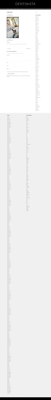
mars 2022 (8, 180)
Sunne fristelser (37, 97)
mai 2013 (8, 318)
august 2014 (8, 299)
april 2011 (8, 351)
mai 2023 (8, 162)
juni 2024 (8, 145)
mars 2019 (8, 227)
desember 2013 (9, 309)
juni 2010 (8, 364)
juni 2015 (8, 286)
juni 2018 (8, 239)
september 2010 (9, 360)
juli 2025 (8, 128)
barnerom (36, 20)
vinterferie (36, 110)
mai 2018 (8, 240)
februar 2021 (8, 197)
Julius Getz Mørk (38, 398)
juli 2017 (8, 253)
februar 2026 (8, 119)
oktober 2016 (8, 265)
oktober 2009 (8, 374)
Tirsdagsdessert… (28, 48)
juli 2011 (8, 347)
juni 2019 (8, 223)
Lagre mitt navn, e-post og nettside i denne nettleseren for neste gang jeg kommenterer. (18, 71)
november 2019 (9, 217)
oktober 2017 (8, 249)
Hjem (36, 49)
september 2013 (9, 313)
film (35, 36)
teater (27, 200)
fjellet (36, 37)
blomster (36, 23)
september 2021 (9, 188)
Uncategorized (37, 106)
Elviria (36, 32)
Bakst (36, 16)
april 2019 (8, 226)
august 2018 (8, 236)
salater (36, 89)
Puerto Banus (27, 187)
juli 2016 (8, 269)
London (36, 63)
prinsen (36, 84)
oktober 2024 (8, 140)
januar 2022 (8, 183)
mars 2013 (8, 321)
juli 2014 (8, 300)
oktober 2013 (8, 312)
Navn (7, 62)
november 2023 (9, 154)
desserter (27, 131)
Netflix (27, 174)
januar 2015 (8, 292)
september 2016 (9, 266)
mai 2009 (8, 381)
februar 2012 (8, 338)
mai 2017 (8, 256)
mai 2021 (8, 193)
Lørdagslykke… (9, 48)
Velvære (27, 209)
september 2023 (9, 157)
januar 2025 (8, 136)
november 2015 (9, 279)
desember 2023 (9, 153)
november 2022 (9, 170)
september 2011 (9, 344)
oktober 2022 (8, 171)
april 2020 (8, 210)
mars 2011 (8, 352)
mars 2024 (8, 149)
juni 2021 (8, 192)
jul (26, 153)
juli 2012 (8, 331)
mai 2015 (8, 287)
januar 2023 (8, 167)
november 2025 (9, 123)
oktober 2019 (8, 218)
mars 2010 (8, 368)
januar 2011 (8, 355)
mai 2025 (8, 131)
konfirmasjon (36, 58)
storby (27, 196)
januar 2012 (8, 339)
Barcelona (27, 118)
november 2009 (9, 373)
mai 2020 (8, 209)
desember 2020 (9, 200)
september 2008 (9, 391)
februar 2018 (8, 244)
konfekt (27, 157)
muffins (36, 71)
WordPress (16, 398)
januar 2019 (8, 230)
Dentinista (25, 4)
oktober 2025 (8, 124)
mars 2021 (8, 196)
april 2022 (8, 179)
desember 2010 (9, 356)
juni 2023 (8, 161)
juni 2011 (8, 348)
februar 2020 (8, 213)
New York (36, 75)
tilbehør (36, 102)
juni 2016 (8, 270)
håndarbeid (27, 148)
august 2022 (8, 174)
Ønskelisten (36, 79)
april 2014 (8, 304)
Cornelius (27, 127)
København (36, 59)
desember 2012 (9, 325)
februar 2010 (8, 369)
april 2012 (8, 335)
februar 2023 (8, 166)
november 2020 (9, 201)
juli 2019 (8, 222)
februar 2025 (8, 135)
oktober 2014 (8, 296)
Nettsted (8, 68)
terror (36, 101)
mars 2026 (8, 118)
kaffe (36, 54)
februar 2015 (8, 291)
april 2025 (8, 132)
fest (26, 135)
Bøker (36, 24)
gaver (36, 41)
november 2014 (9, 295)
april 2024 (8, 148)
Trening (36, 105)
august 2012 (8, 330)
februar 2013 (8, 322)
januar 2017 (8, 261)
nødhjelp (36, 76)
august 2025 (8, 127)
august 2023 (8, 158)
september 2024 (9, 141)
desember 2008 (9, 387)
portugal (27, 183)
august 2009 (8, 377)
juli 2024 (8, 144)
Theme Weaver (26, 398)
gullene (36, 42)
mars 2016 (8, 274)
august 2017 (8, 252)
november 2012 (9, 326)
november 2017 (9, 248)
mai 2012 (8, 334)
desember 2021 (9, 184)
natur (36, 72)
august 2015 (8, 283)
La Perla (36, 62)
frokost (27, 140)
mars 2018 (8, 243)
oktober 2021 (8, 187)
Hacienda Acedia (28, 144)
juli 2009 (8, 378)
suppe (36, 98)
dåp (35, 28)
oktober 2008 (8, 390)
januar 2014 (8, 308)
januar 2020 (8, 214)
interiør (36, 50)
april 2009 (8, 382)
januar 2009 (8, 386)
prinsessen (36, 85)
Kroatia (27, 161)
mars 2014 (8, 305)
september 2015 (9, 282)
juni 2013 (8, 317)
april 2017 (8, 257)
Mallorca (36, 67)
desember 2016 (9, 262)
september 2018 (9, 235)
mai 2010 (8, 365)
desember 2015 (9, 278)
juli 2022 (8, 175)
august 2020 (8, 205)
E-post (7, 65)
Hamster (36, 46)
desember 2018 (9, 231)
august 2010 (8, 361)
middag (27, 170)
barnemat (36, 19)
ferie (35, 33)
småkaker (36, 93)
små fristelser (37, 92)
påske (36, 80)
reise (36, 88)
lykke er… (36, 66)
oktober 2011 (8, 343)
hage (36, 45)
